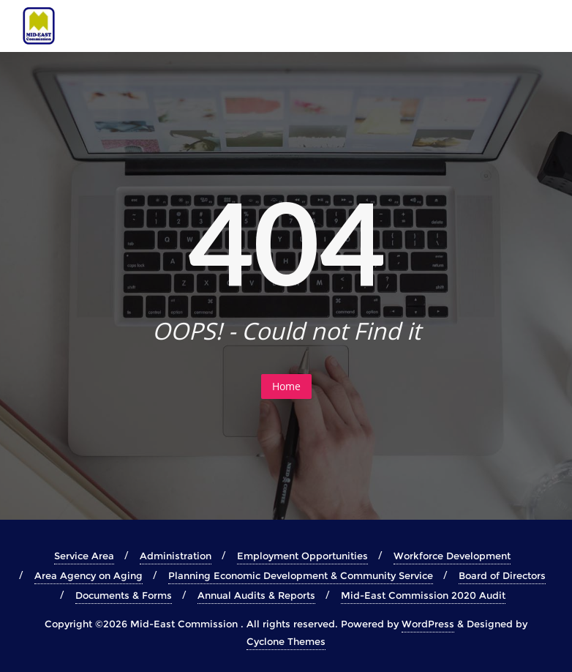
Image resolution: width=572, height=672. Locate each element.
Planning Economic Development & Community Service (300, 575)
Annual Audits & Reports (256, 595)
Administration (175, 555)
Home (286, 386)
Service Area (84, 555)
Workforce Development (452, 555)
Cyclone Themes (286, 641)
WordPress (428, 624)
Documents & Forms (123, 595)
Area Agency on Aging (88, 575)
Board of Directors (502, 575)
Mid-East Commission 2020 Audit (423, 595)
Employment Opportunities (302, 555)
